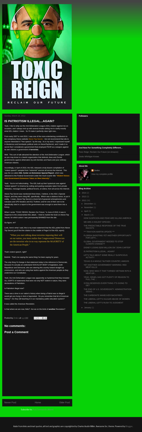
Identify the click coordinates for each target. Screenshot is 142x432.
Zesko (97, 170)
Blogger (129, 427)
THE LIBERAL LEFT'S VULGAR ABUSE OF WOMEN (107, 299)
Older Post (64, 402)
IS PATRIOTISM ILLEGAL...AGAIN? (99, 251)
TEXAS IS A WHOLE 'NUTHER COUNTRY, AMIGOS (106, 261)
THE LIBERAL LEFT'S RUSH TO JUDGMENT (103, 303)
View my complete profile (102, 174)
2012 (84, 200)
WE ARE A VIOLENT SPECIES (97, 222)
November (88, 207)
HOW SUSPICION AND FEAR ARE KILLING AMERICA (107, 218)
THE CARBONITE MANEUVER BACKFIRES (103, 295)
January (88, 307)
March (87, 215)
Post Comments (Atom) (43, 410)
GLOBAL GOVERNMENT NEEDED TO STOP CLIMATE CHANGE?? (103, 242)
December (88, 204)
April (86, 211)
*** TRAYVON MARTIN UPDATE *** (99, 232)
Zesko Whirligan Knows (89, 156)
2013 (84, 196)
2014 (84, 193)
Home (38, 402)
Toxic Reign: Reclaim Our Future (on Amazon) (98, 152)
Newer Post (10, 402)
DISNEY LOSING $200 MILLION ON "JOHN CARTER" (107, 247)
